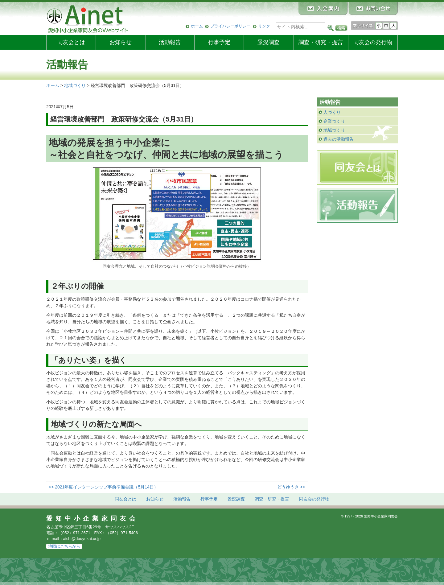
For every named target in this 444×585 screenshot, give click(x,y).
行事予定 (219, 42)
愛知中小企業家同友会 (92, 518)
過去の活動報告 (338, 139)
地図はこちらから (64, 546)
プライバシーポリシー (230, 26)
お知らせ (120, 42)
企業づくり (334, 121)
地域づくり (334, 130)
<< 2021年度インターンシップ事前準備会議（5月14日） (103, 486)
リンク (264, 26)
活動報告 (170, 42)
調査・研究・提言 (320, 42)
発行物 (372, 42)
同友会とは (71, 42)
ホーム (197, 26)
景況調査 (268, 42)
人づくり (332, 112)
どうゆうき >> (291, 486)
